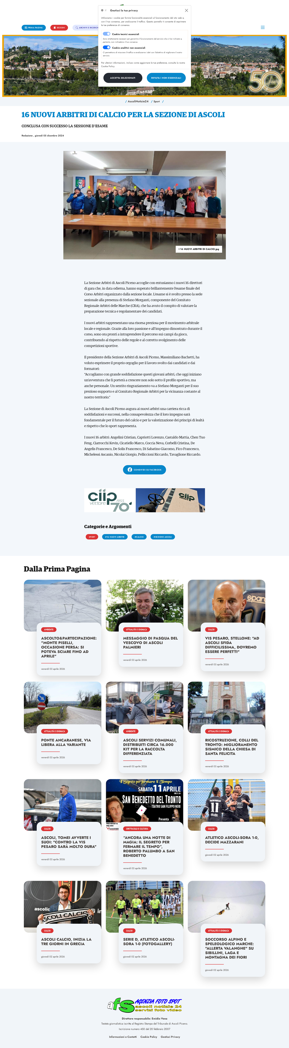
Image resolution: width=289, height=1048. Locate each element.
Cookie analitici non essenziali (128, 48)
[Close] (186, 10)
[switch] (106, 47)
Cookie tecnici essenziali (125, 34)
